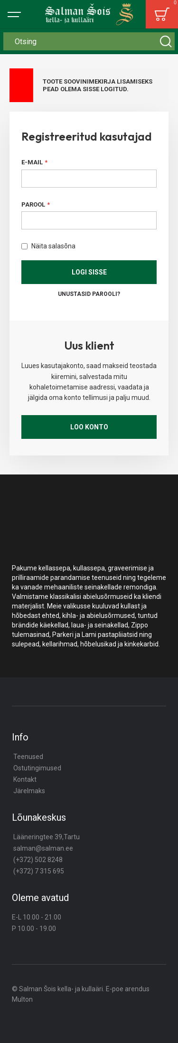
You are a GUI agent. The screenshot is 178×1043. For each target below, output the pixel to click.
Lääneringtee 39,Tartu (46, 837)
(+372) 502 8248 (38, 859)
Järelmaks (29, 791)
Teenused (28, 756)
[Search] (166, 41)
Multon (22, 999)
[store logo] (89, 14)
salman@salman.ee (43, 848)
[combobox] (89, 41)
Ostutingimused (37, 768)
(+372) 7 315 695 (38, 871)
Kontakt (25, 779)
